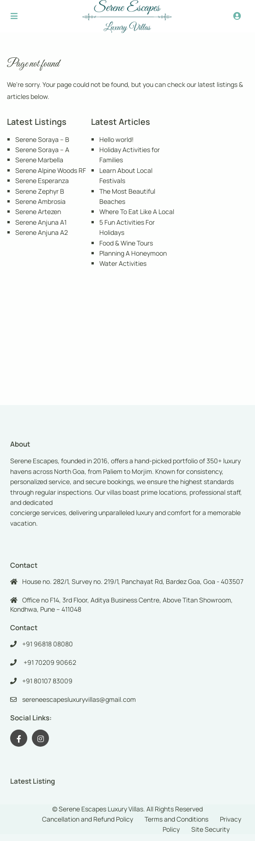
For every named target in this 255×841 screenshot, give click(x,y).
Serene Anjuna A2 (41, 232)
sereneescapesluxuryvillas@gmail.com (79, 699)
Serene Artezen (38, 211)
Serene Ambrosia (40, 201)
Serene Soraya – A (42, 149)
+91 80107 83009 (47, 680)
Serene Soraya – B (42, 139)
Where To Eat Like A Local (136, 211)
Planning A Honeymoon (133, 253)
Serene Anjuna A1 (41, 222)
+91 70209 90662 (49, 662)
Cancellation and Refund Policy (87, 819)
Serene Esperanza (42, 180)
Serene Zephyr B (39, 191)
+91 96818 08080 (47, 643)
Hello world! (116, 139)
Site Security (210, 829)
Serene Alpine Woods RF (50, 170)
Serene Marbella (39, 159)
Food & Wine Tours (126, 243)
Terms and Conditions (176, 819)
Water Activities (122, 263)
